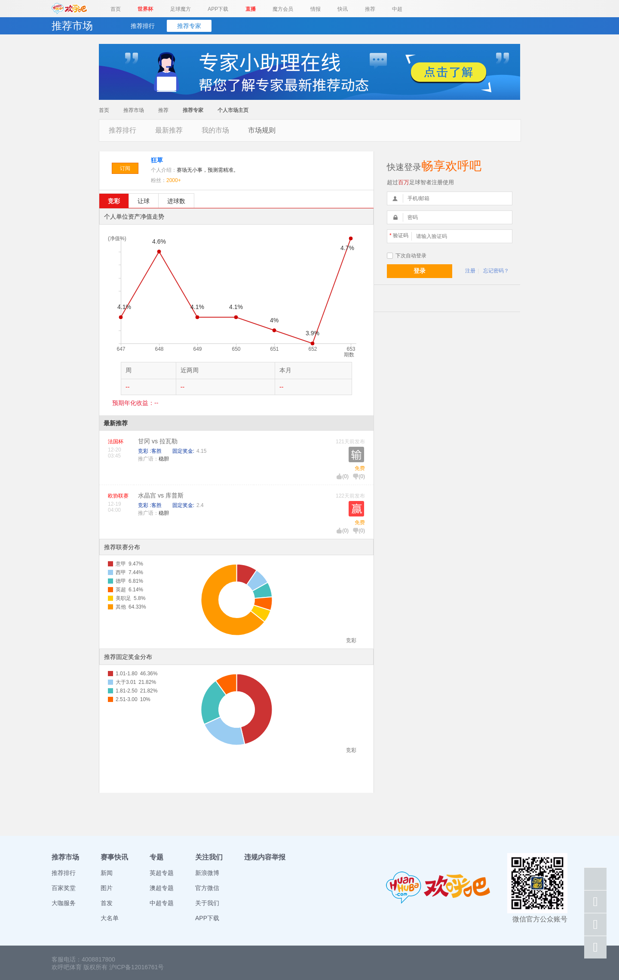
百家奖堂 (64, 887)
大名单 (110, 918)
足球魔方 (180, 9)
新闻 (107, 872)
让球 (144, 201)
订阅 (125, 168)
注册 (470, 271)
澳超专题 (162, 887)
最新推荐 (169, 130)
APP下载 (218, 9)
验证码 (398, 235)
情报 (315, 9)
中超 (397, 9)
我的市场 (215, 130)
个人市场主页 (233, 110)
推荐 (370, 9)
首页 (115, 9)
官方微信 (207, 887)
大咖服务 (64, 903)
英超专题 (162, 872)
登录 (420, 270)
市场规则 (262, 130)
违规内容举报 (264, 857)
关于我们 (207, 903)
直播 (250, 9)
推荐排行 (143, 25)
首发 (107, 903)
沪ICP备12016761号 (136, 967)
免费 (360, 468)
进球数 (176, 201)
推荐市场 (133, 110)
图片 (107, 887)
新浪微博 (207, 872)
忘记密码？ (496, 271)
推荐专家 (189, 25)
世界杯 (145, 9)
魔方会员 (283, 9)
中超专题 (162, 903)
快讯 (342, 9)
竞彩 (114, 201)
